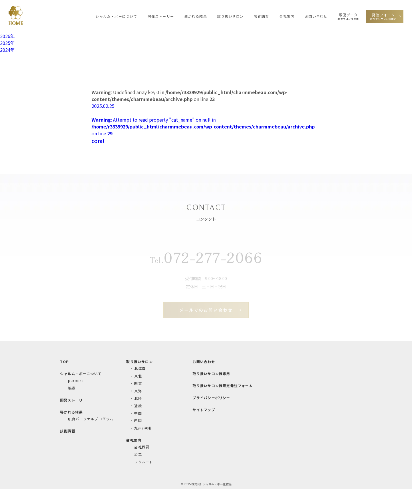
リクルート (143, 461)
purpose (76, 380)
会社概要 (141, 446)
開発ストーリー (161, 16)
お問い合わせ (316, 16)
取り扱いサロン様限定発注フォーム (223, 385)
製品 (72, 387)
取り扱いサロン (230, 16)
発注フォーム (383, 16)
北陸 (138, 398)
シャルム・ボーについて (116, 16)
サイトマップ (204, 409)
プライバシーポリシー (211, 397)
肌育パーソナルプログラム (90, 418)
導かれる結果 (195, 16)
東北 (138, 375)
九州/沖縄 (142, 427)
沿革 (138, 454)
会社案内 (286, 16)
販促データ (348, 16)
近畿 (138, 405)
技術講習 (261, 16)
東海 (138, 390)
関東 (138, 383)
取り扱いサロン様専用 (211, 373)
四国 (138, 420)
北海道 (140, 368)
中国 (138, 413)
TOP (64, 361)
